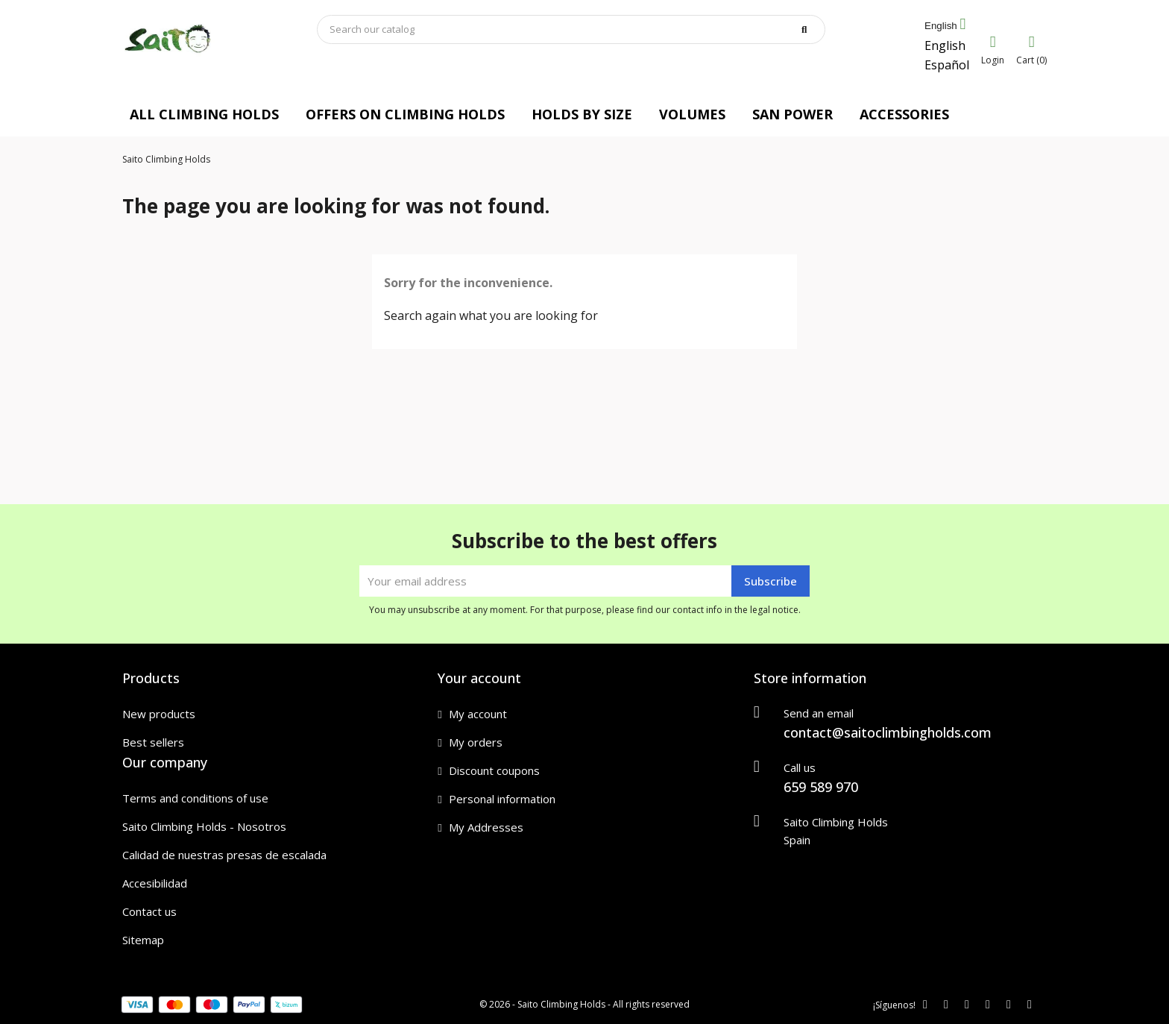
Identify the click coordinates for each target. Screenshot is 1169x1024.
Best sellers (153, 742)
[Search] (571, 29)
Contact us (149, 911)
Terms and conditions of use (195, 798)
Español (946, 65)
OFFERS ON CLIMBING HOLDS (405, 114)
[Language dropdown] (944, 26)
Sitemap (143, 939)
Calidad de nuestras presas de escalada (224, 854)
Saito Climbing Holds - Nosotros (204, 826)
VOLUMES (692, 114)
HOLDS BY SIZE (582, 114)
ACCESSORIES (904, 114)
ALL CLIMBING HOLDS (204, 114)
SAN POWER (792, 114)
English (944, 45)
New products (158, 713)
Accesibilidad (154, 883)
